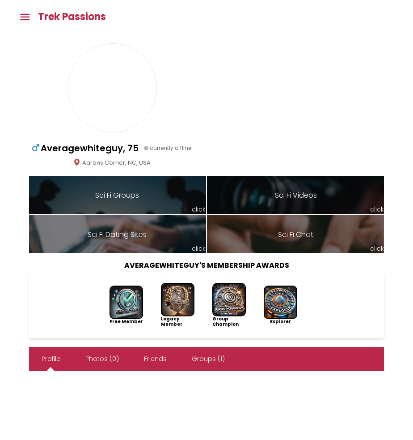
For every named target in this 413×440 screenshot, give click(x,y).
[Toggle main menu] (25, 17)
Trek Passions (72, 17)
